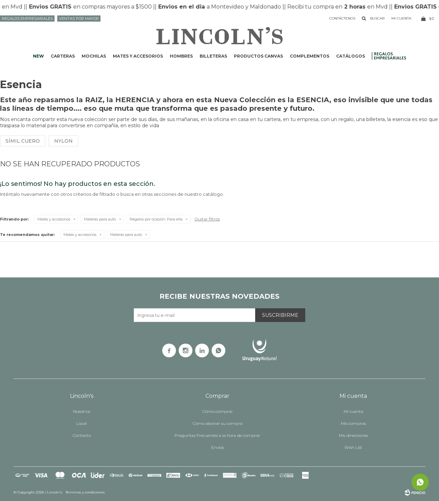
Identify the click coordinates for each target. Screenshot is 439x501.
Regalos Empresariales (27, 18)
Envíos (217, 447)
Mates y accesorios (138, 56)
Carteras (63, 56)
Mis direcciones (353, 435)
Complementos (309, 56)
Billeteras (213, 56)
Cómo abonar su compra (217, 423)
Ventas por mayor (79, 18)
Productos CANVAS (258, 56)
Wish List (353, 447)
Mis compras (353, 423)
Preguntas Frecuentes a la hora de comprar (217, 435)
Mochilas (94, 56)
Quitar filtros (207, 219)
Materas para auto (100, 219)
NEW (38, 56)
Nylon (63, 141)
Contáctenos (342, 18)
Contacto (82, 435)
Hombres (181, 56)
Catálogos (350, 56)
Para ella (156, 219)
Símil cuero (22, 141)
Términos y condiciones (85, 492)
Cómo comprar (217, 411)
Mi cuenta (353, 411)
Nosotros (81, 411)
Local (81, 423)
